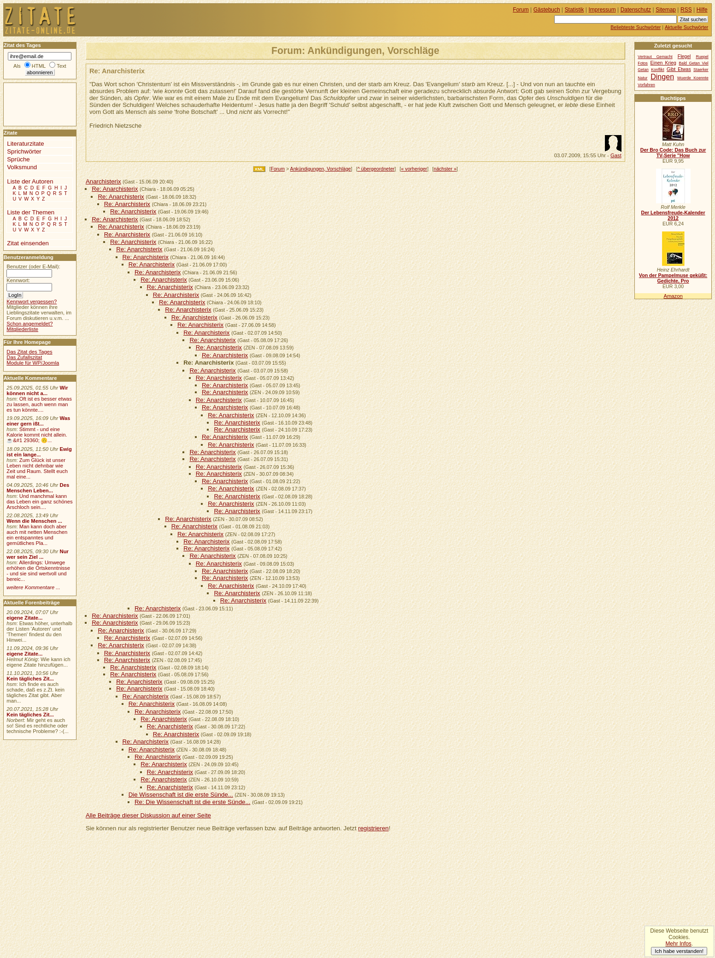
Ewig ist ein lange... (39, 451)
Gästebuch (546, 9)
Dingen (662, 76)
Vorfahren (646, 85)
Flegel (684, 56)
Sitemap (666, 9)
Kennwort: (18, 280)
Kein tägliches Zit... (30, 678)
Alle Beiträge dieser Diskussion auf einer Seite (148, 815)
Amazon (672, 296)
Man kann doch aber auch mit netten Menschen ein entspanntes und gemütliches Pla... (36, 535)
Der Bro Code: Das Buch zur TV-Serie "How (673, 152)
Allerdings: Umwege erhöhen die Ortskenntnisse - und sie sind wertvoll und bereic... (38, 571)
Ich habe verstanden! (679, 951)
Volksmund (22, 167)
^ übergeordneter (376, 168)
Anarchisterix (103, 181)
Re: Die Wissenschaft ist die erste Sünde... (192, 801)
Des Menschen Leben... (37, 487)
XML (259, 168)
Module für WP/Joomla (32, 363)
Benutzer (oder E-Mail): (33, 266)
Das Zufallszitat (24, 357)
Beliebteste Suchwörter (635, 27)
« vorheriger (414, 168)
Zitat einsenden (28, 243)
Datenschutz (636, 9)
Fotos (643, 63)
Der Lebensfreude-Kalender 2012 (673, 215)
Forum (277, 168)
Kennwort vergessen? (31, 301)
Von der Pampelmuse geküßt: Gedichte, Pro (673, 278)
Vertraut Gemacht (655, 56)
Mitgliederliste (22, 329)
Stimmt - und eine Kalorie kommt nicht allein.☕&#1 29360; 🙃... (36, 434)
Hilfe (702, 9)
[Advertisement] (31, 103)
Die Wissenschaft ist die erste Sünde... (181, 794)
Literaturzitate (25, 143)
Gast (615, 155)
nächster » (445, 168)
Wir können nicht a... (37, 390)
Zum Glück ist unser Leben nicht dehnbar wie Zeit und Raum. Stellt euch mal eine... (37, 468)
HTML (39, 66)
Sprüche (18, 159)
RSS (686, 9)
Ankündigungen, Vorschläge (320, 168)
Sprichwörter (24, 151)
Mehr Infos (678, 943)
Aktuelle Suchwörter (686, 27)
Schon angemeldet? (29, 323)
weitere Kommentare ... (33, 587)
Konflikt (657, 69)
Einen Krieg (663, 62)
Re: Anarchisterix (115, 188)
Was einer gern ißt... (38, 420)
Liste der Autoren (30, 181)
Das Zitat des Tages (29, 352)
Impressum (602, 9)
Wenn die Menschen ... (34, 521)
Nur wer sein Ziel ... (37, 554)
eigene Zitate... (24, 618)
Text (61, 66)
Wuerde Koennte (693, 78)
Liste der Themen (30, 212)
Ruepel (702, 56)
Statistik (574, 9)
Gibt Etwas (679, 69)
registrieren (373, 828)
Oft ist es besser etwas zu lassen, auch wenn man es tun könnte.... (39, 404)
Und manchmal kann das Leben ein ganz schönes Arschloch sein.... (39, 501)
